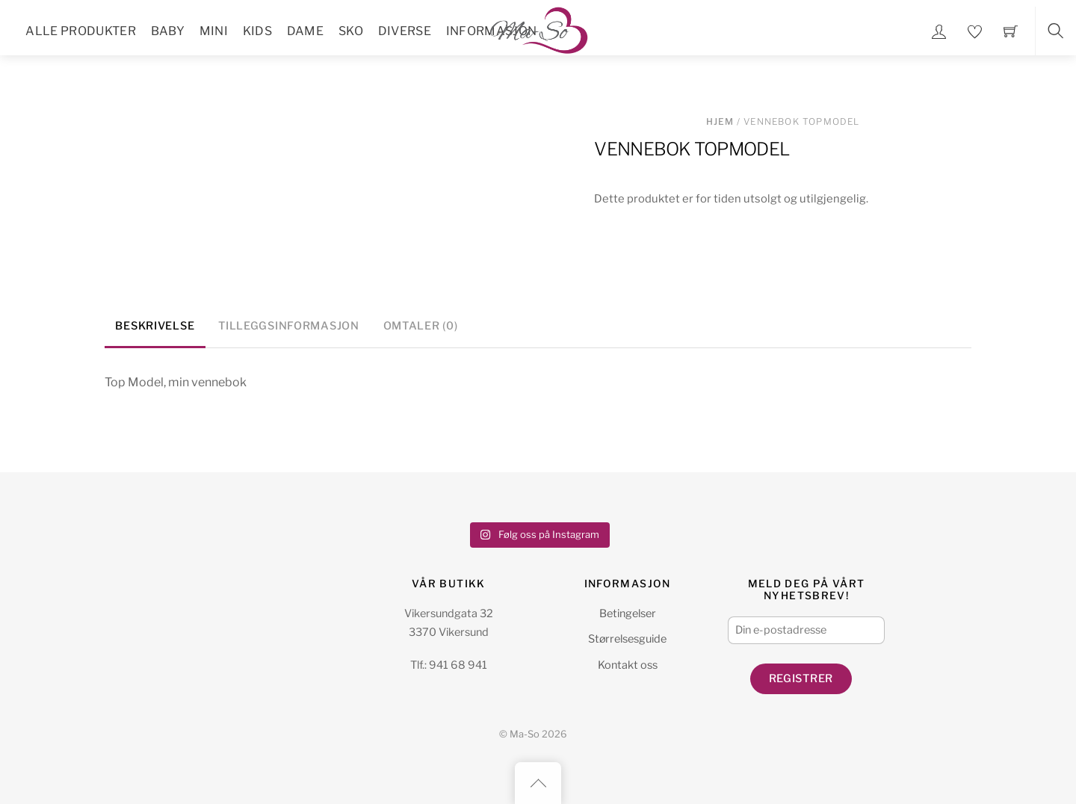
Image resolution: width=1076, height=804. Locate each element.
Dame (305, 31)
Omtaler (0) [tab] (420, 326)
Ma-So (524, 734)
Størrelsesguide (627, 639)
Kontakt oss (628, 665)
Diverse (404, 31)
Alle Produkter (80, 31)
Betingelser (627, 613)
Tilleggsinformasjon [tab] (288, 326)
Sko (350, 31)
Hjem (720, 121)
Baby (168, 31)
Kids (257, 31)
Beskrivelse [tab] (154, 326)
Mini (214, 31)
